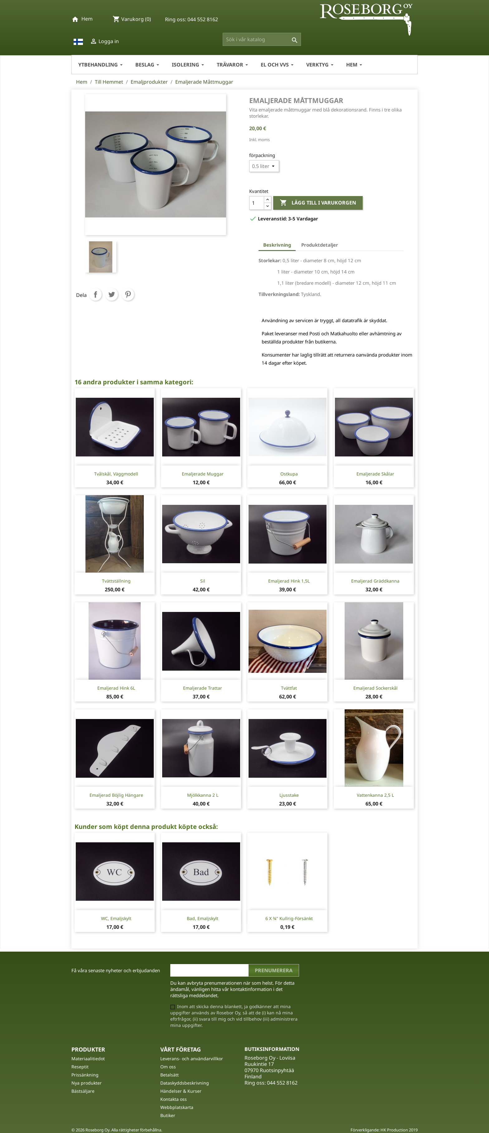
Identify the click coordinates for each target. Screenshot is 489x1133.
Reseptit (80, 1067)
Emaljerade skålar (375, 474)
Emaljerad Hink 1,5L (289, 581)
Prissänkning (85, 1075)
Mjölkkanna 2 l (202, 795)
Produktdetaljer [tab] (319, 245)
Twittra (111, 294)
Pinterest (128, 294)
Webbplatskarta (176, 1107)
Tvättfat (289, 688)
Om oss (168, 1067)
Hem (87, 18)
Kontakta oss (173, 1099)
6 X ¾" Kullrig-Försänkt (289, 918)
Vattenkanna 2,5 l (375, 795)
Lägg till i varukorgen (318, 203)
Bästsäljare (82, 1091)
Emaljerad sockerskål (375, 688)
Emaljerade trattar (202, 688)
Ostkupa (289, 474)
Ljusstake (289, 795)
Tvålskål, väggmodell (116, 474)
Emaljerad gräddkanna (375, 581)
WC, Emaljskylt (116, 918)
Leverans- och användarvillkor (191, 1059)
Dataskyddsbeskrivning (184, 1083)
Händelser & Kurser (180, 1091)
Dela (95, 294)
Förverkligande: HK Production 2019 (384, 1130)
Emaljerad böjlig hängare (116, 795)
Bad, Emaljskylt (202, 918)
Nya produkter (86, 1083)
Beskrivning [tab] (277, 245)
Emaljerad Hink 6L (116, 688)
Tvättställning (116, 581)
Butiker (167, 1115)
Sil (202, 581)
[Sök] (262, 39)
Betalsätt (169, 1075)
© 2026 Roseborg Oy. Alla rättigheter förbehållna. (116, 1130)
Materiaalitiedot (88, 1059)
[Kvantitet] (256, 203)
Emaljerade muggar (203, 474)
